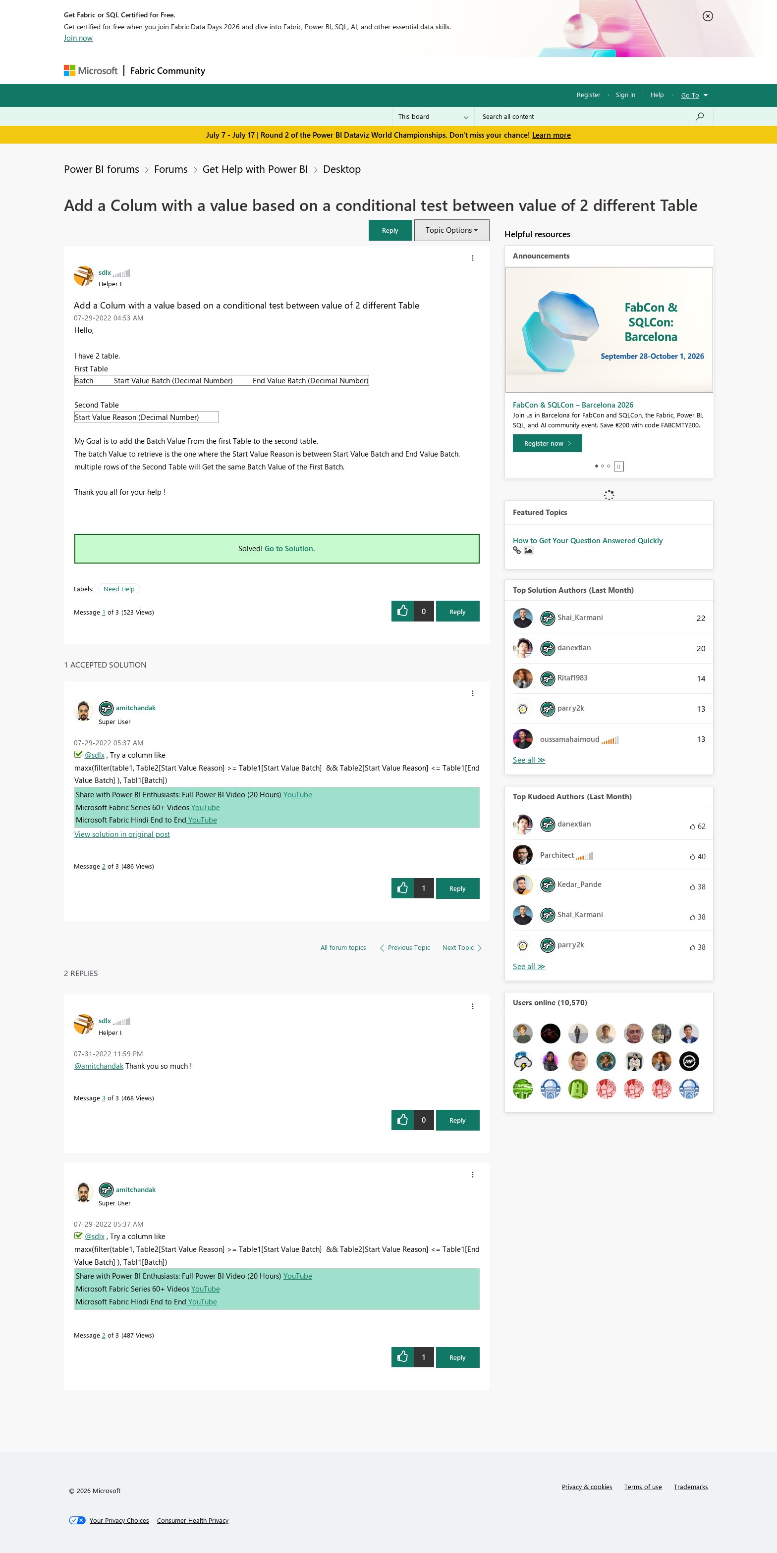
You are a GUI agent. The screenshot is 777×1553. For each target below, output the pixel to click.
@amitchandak (98, 1066)
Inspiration (271, 70)
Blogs (400, 70)
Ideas (312, 70)
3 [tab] (608, 466)
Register (589, 94)
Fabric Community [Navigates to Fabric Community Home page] (167, 70)
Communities (356, 70)
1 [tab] (597, 466)
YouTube (297, 794)
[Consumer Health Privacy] (192, 1520)
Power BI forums (101, 168)
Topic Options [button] (449, 230)
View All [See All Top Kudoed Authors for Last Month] (529, 966)
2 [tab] (603, 466)
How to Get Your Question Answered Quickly (588, 540)
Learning (438, 70)
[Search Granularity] (433, 116)
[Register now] (547, 443)
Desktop (342, 168)
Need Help (119, 588)
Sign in (625, 94)
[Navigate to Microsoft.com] (90, 70)
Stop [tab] (619, 466)
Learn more (551, 135)
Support (480, 70)
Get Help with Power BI (255, 168)
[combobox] (594, 116)
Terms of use (643, 1486)
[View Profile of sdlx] (105, 272)
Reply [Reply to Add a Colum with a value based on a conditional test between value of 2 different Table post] (457, 611)
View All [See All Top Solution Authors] (529, 760)
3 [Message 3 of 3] (104, 1097)
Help (657, 94)
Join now (78, 38)
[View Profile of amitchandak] (136, 707)
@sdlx (95, 755)
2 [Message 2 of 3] (104, 866)
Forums (227, 70)
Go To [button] (690, 95)
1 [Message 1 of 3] (104, 612)
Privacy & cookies (587, 1486)
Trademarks (691, 1486)
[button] (390, 230)
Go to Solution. (290, 548)
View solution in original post (122, 834)
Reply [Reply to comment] (457, 888)
